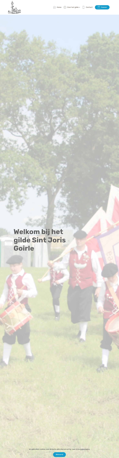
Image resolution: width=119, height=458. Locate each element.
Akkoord (59, 454)
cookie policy (85, 449)
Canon (102, 7)
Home (57, 7)
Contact (87, 7)
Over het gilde (71, 7)
